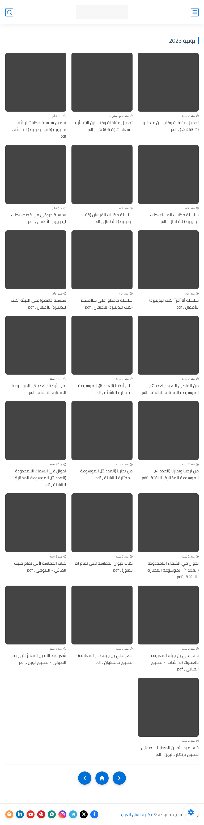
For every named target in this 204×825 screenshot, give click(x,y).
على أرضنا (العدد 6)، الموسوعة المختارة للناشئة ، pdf (105, 389)
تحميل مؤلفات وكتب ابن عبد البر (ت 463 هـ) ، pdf (170, 126)
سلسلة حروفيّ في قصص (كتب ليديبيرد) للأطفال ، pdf (38, 218)
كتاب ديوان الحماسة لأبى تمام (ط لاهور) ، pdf (104, 566)
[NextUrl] (84, 778)
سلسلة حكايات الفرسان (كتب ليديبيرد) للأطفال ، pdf (108, 218)
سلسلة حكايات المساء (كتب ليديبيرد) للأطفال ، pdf (174, 218)
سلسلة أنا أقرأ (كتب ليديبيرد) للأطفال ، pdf (174, 303)
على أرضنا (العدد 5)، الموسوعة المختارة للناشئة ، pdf (39, 389)
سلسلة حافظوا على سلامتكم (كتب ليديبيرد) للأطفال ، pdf (107, 303)
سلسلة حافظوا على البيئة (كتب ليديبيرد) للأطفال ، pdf (38, 303)
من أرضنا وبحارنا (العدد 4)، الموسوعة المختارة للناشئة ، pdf (170, 474)
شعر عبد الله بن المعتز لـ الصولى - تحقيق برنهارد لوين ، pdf (168, 751)
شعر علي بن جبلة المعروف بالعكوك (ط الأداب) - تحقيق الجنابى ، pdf (175, 662)
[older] (119, 778)
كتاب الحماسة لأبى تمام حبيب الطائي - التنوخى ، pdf (40, 566)
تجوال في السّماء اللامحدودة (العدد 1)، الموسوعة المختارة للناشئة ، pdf (173, 570)
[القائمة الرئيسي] (195, 12)
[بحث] (9, 12)
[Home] (102, 778)
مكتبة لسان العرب (137, 814)
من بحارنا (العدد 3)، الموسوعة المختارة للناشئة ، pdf (106, 474)
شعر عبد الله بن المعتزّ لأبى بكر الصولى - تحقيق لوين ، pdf (38, 659)
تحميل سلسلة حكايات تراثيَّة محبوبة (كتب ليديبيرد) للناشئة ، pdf (39, 129)
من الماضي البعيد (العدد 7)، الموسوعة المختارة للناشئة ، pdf (170, 389)
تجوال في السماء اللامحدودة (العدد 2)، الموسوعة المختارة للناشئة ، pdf (40, 478)
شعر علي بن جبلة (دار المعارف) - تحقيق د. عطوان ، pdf (104, 659)
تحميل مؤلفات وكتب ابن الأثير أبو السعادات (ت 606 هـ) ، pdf (104, 126)
